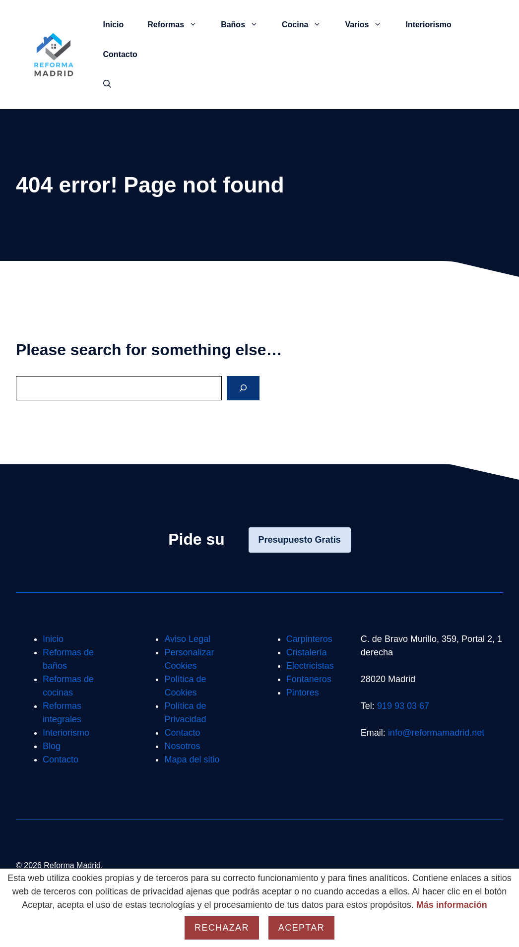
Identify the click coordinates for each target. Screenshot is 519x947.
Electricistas (310, 666)
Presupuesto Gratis (300, 540)
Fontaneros (308, 679)
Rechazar (222, 928)
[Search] (243, 388)
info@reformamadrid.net (436, 733)
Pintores (302, 692)
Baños (245, 25)
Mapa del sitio (191, 759)
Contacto (120, 54)
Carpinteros (309, 639)
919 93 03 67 (403, 706)
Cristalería (306, 652)
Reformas (178, 25)
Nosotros (182, 746)
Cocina (307, 25)
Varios (369, 25)
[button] (107, 84)
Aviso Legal (187, 639)
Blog (52, 746)
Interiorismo (428, 24)
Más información (451, 905)
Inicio (113, 24)
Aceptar (301, 928)
